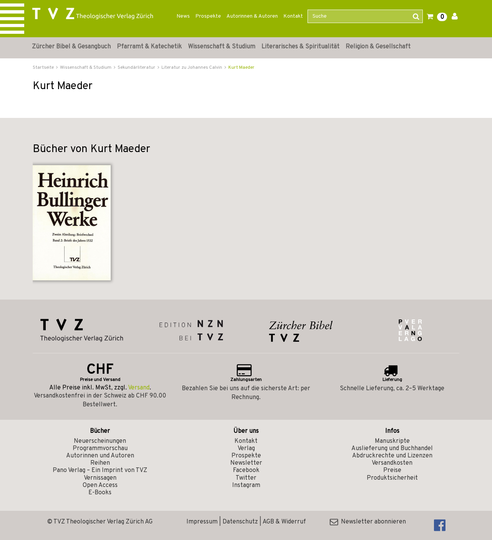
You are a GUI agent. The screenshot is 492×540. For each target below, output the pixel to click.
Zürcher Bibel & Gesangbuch (71, 47)
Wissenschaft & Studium (221, 47)
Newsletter (246, 463)
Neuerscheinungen (100, 441)
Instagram (246, 485)
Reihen (100, 463)
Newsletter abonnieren (368, 522)
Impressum (202, 522)
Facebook (246, 470)
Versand (139, 388)
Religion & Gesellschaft (378, 47)
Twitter (246, 478)
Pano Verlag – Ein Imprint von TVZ (100, 470)
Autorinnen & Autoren (252, 16)
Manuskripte (392, 441)
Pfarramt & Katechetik (149, 47)
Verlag (246, 448)
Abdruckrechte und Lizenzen (392, 456)
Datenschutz (240, 522)
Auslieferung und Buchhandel (392, 448)
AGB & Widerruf (284, 522)
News (183, 16)
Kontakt (293, 16)
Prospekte (208, 16)
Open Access (100, 485)
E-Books (99, 493)
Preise (392, 470)
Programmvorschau (100, 448)
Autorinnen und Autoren (100, 456)
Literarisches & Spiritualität (300, 47)
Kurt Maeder (241, 68)
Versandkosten (392, 463)
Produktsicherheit (392, 478)
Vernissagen (100, 478)
